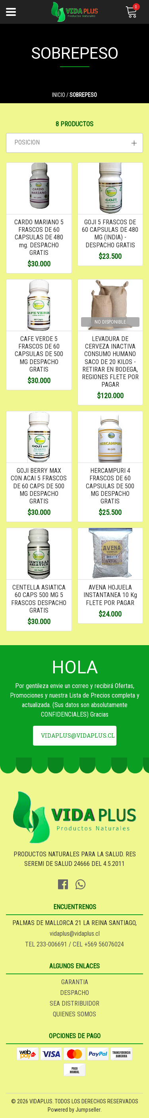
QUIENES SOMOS (74, 1014)
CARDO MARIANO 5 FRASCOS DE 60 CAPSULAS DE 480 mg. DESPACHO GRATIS (39, 237)
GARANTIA (74, 982)
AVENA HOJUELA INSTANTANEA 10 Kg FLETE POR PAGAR (110, 595)
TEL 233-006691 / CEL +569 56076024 (74, 944)
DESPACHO (74, 993)
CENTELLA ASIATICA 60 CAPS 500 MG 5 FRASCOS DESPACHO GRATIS (38, 599)
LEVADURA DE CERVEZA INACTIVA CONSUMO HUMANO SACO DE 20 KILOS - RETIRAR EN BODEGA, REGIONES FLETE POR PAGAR (110, 361)
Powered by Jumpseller (74, 1109)
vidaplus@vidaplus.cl (78, 735)
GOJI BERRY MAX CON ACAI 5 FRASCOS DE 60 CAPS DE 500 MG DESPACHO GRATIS (39, 486)
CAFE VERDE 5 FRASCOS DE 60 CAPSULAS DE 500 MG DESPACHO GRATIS (39, 354)
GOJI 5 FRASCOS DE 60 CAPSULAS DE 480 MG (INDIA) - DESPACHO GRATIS (110, 233)
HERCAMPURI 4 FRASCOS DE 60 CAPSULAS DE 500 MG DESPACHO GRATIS (110, 486)
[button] (74, 143)
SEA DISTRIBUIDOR (74, 1003)
